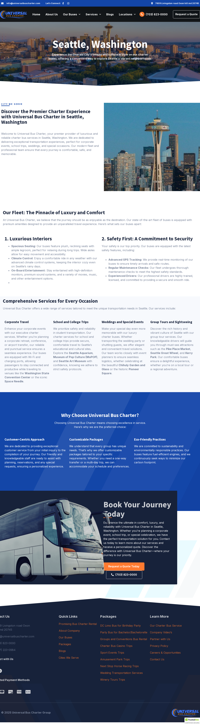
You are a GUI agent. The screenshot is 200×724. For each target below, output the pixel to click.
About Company (90, 632)
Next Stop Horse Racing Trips (145, 667)
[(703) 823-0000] (140, 14)
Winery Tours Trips (138, 681)
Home (36, 14)
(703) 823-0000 (155, 14)
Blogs (110, 14)
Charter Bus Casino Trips (142, 647)
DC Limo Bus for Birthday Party (146, 627)
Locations (127, 14)
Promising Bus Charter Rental (99, 625)
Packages (86, 646)
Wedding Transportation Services (147, 674)
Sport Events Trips (138, 654)
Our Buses (71, 14)
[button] (192, 721)
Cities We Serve (89, 659)
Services (93, 14)
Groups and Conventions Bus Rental (149, 640)
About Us (51, 14)
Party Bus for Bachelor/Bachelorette (149, 634)
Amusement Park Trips (141, 661)
